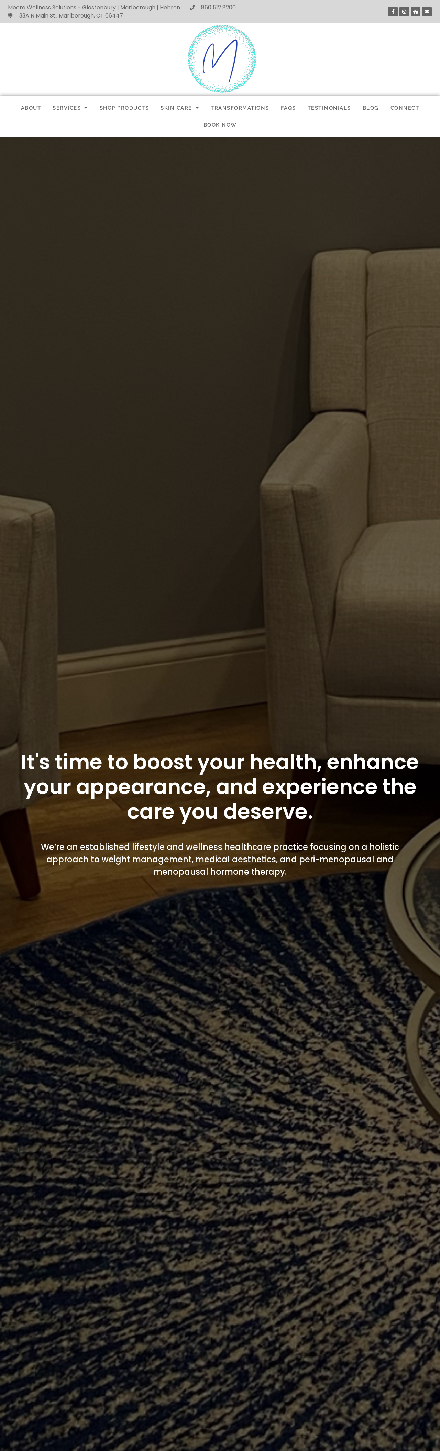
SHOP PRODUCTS (124, 108)
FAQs (288, 108)
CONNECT (404, 108)
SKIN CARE (180, 108)
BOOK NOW (220, 125)
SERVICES (70, 108)
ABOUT (31, 108)
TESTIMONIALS (329, 108)
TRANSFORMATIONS (240, 108)
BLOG (371, 108)
